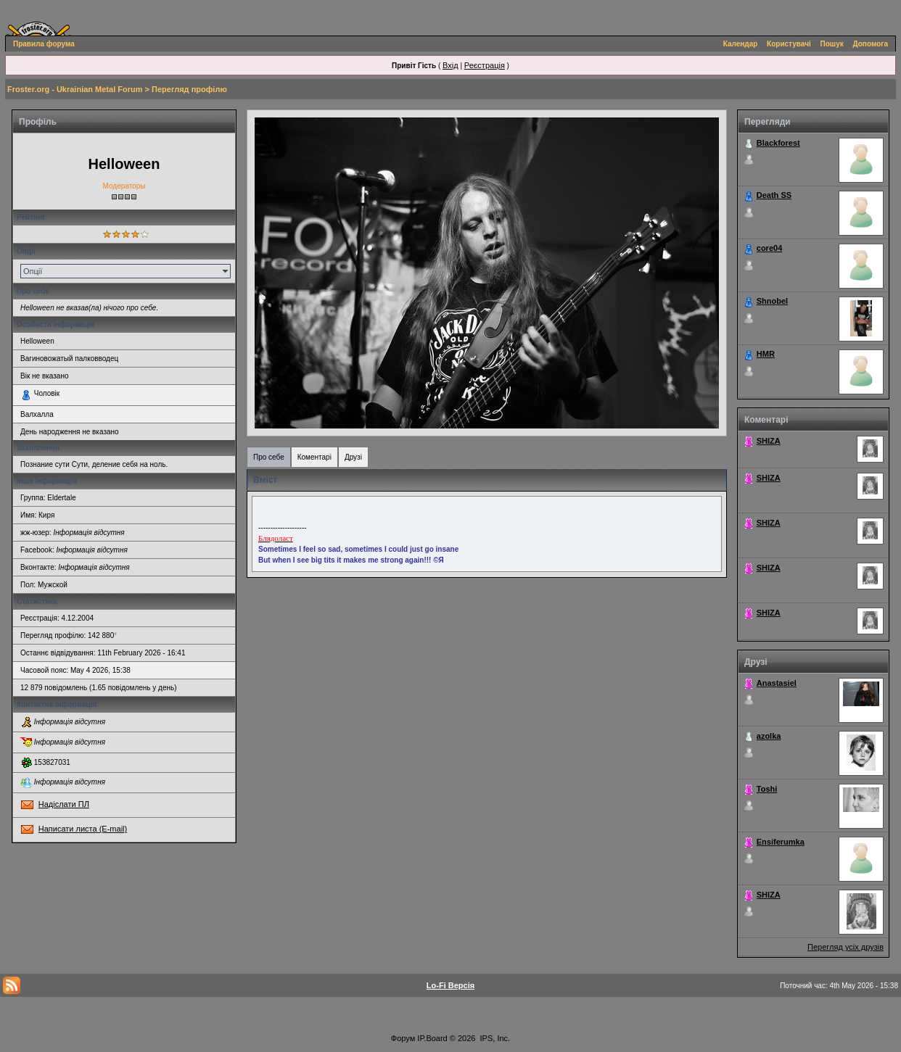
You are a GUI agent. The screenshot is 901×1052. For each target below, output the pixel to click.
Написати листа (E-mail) (82, 828)
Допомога (870, 44)
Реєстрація (484, 65)
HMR (766, 353)
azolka (769, 736)
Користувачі (789, 44)
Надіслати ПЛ (63, 804)
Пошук (832, 44)
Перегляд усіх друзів (845, 947)
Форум (403, 1038)
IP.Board (432, 1038)
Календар (740, 44)
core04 (769, 248)
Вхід (450, 65)
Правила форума (44, 44)
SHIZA (769, 440)
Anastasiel (777, 683)
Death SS (774, 195)
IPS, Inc (494, 1038)
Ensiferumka (781, 841)
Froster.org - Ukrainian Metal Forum (74, 89)
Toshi (767, 788)
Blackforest (778, 142)
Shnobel (772, 301)
